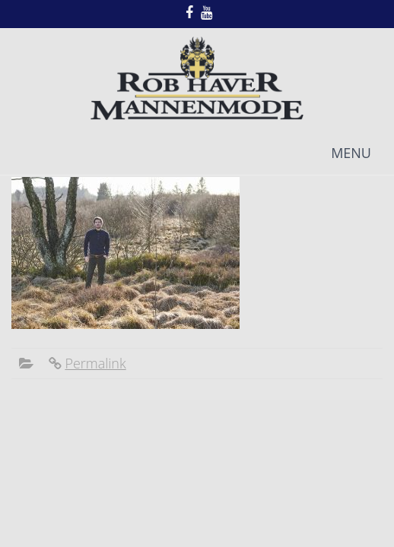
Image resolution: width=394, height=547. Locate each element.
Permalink (95, 363)
